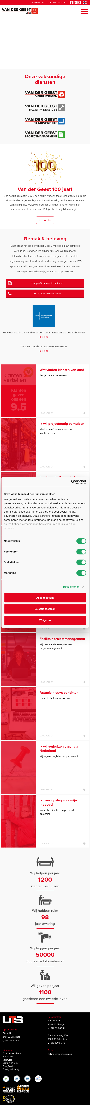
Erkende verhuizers (12, 1053)
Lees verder (45, 220)
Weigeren (45, 620)
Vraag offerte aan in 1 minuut (47, 283)
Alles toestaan (45, 597)
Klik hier (43, 337)
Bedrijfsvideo (9, 1066)
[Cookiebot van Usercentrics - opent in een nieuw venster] (71, 482)
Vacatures (7, 1060)
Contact (63, 2)
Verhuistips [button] (38, 2)
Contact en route (11, 1063)
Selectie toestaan (45, 608)
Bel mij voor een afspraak (47, 293)
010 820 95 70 (58, 1043)
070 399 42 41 (12, 1040)
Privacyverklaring (11, 1069)
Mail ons (51, 2)
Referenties (8, 1056)
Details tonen (71, 586)
